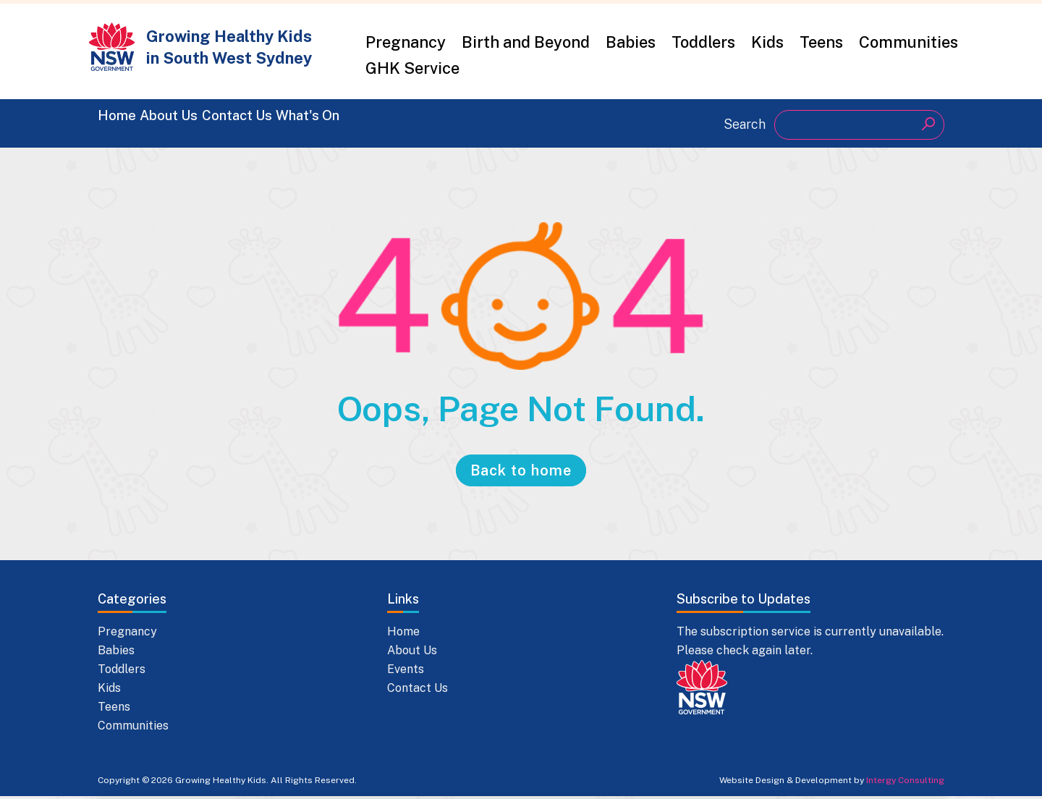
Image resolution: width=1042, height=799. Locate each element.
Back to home (521, 473)
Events (405, 672)
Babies (631, 42)
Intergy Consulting (905, 783)
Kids (767, 42)
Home (120, 123)
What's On (413, 123)
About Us (204, 123)
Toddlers (703, 42)
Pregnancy (405, 42)
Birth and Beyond (526, 42)
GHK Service (412, 68)
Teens (821, 42)
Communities (908, 42)
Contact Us (307, 123)
